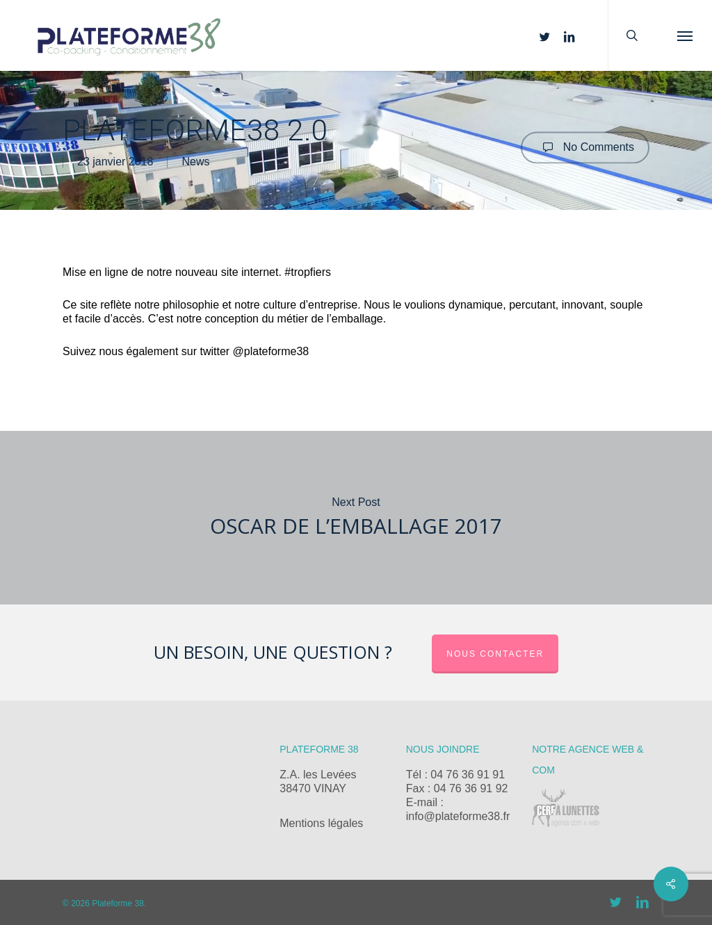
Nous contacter (495, 654)
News (195, 162)
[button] (685, 35)
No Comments (585, 147)
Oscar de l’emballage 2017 (356, 518)
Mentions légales (321, 823)
